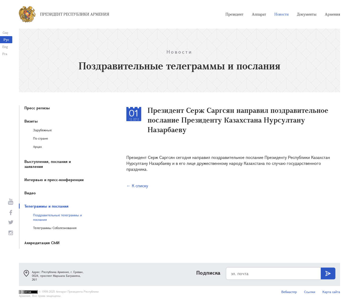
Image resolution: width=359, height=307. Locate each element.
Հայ (5, 32)
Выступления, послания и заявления (47, 164)
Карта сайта (331, 292)
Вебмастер (289, 292)
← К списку (137, 185)
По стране (40, 138)
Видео (30, 192)
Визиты (31, 121)
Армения (332, 14)
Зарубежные (42, 130)
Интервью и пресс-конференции (54, 179)
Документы (306, 14)
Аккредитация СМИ (42, 242)
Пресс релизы (37, 107)
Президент (235, 14)
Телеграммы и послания (46, 206)
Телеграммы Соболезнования (55, 228)
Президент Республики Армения (74, 14)
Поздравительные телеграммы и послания (57, 217)
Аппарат (259, 14)
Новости (281, 14)
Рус (6, 39)
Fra (4, 53)
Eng (5, 46)
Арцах (37, 146)
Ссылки (309, 292)
